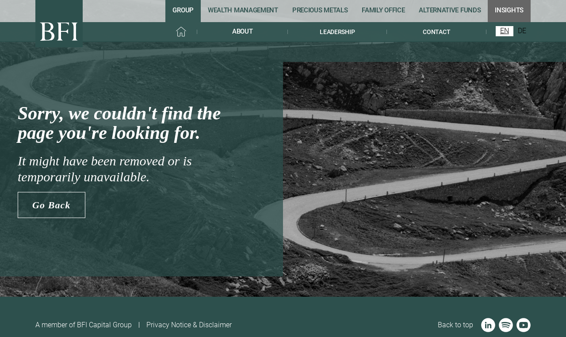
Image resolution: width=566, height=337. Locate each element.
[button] (242, 31)
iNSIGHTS (509, 10)
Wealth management (243, 10)
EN (504, 31)
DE (522, 31)
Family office (383, 10)
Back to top (455, 325)
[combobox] (504, 31)
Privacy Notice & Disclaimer (189, 325)
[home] (59, 23)
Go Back (51, 205)
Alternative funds (450, 10)
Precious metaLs (320, 10)
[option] (522, 31)
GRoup (183, 10)
